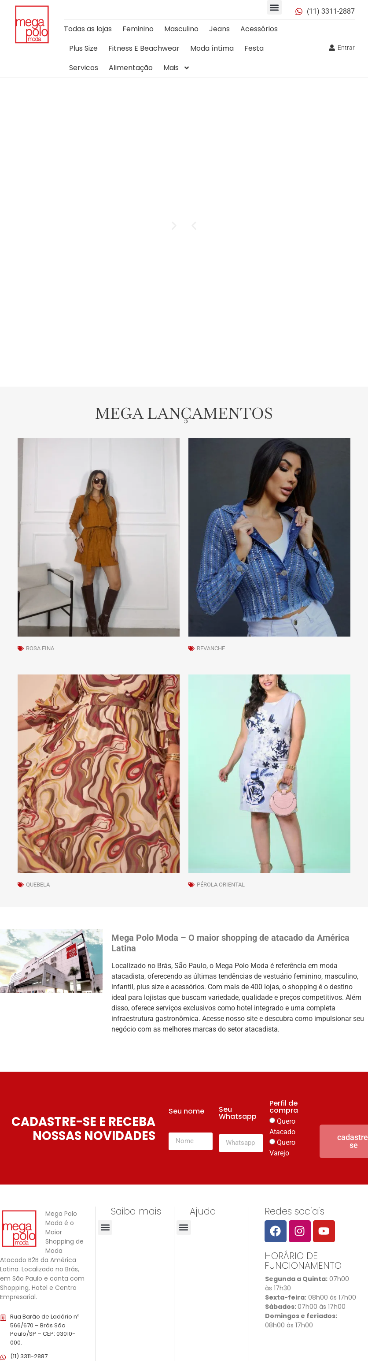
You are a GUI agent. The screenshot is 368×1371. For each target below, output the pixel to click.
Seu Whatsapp (238, 1113)
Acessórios (259, 29)
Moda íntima (212, 48)
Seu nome (186, 1112)
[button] (274, 7)
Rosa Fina (40, 648)
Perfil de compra (283, 1107)
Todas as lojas (88, 29)
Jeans (219, 29)
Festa (254, 48)
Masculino (181, 29)
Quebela (38, 884)
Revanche (211, 648)
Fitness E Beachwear (144, 48)
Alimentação (131, 68)
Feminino (138, 29)
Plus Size (83, 48)
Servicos (83, 68)
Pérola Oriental (221, 884)
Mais (176, 68)
